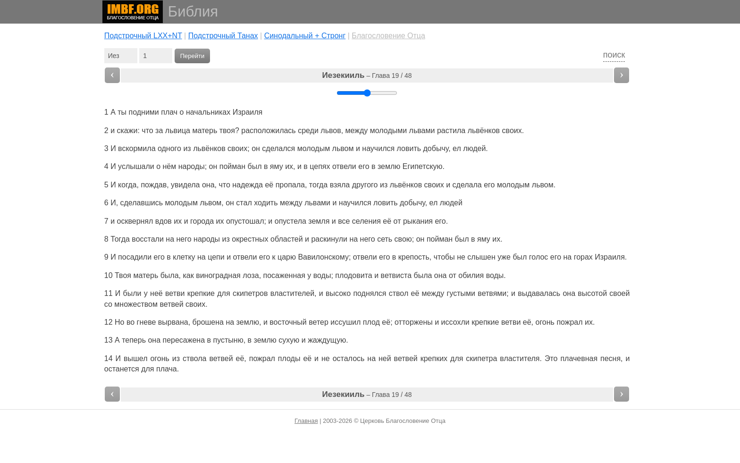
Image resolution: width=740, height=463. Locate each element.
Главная (306, 420)
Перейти (192, 55)
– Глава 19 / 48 (367, 75)
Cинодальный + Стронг (305, 36)
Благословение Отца (388, 36)
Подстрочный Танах (223, 36)
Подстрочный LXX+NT (143, 36)
